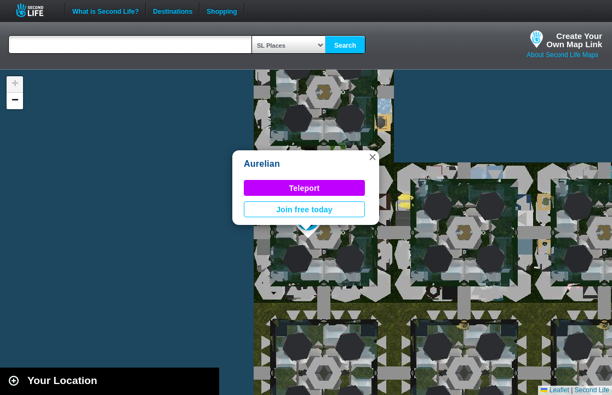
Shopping (222, 10)
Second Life (35, 10)
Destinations (172, 10)
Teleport (304, 188)
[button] (372, 156)
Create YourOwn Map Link (574, 40)
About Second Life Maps (562, 55)
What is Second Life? (105, 10)
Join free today (304, 209)
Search (345, 45)
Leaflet (555, 390)
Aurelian (262, 163)
